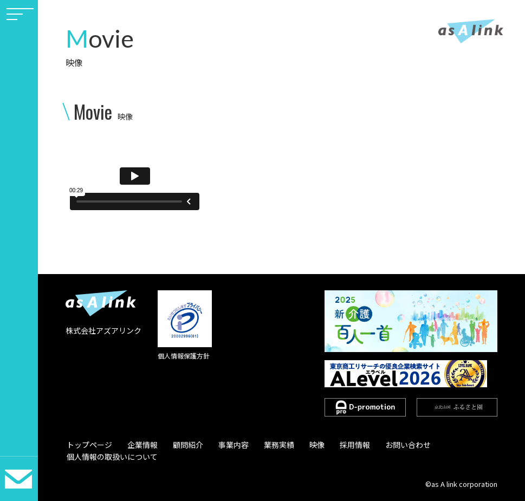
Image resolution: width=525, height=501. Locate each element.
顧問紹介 (181, 444)
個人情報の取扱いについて (111, 456)
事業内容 (224, 444)
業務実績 (267, 444)
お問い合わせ (388, 444)
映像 (302, 444)
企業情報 (139, 444)
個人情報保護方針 (184, 355)
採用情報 (337, 444)
